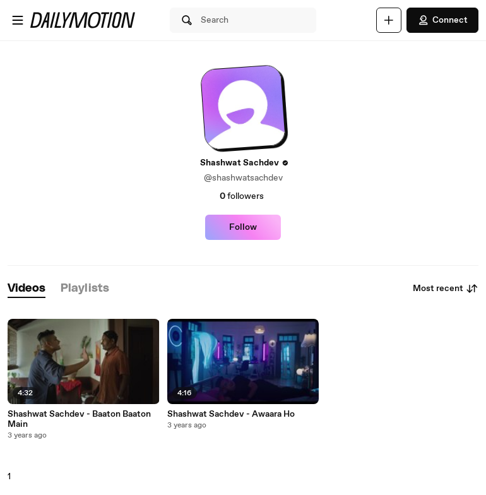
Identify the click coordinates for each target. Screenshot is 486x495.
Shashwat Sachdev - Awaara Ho (231, 414)
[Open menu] (18, 20)
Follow (243, 227)
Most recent (445, 288)
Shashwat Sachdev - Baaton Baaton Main (79, 419)
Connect (442, 20)
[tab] (26, 289)
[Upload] (388, 20)
